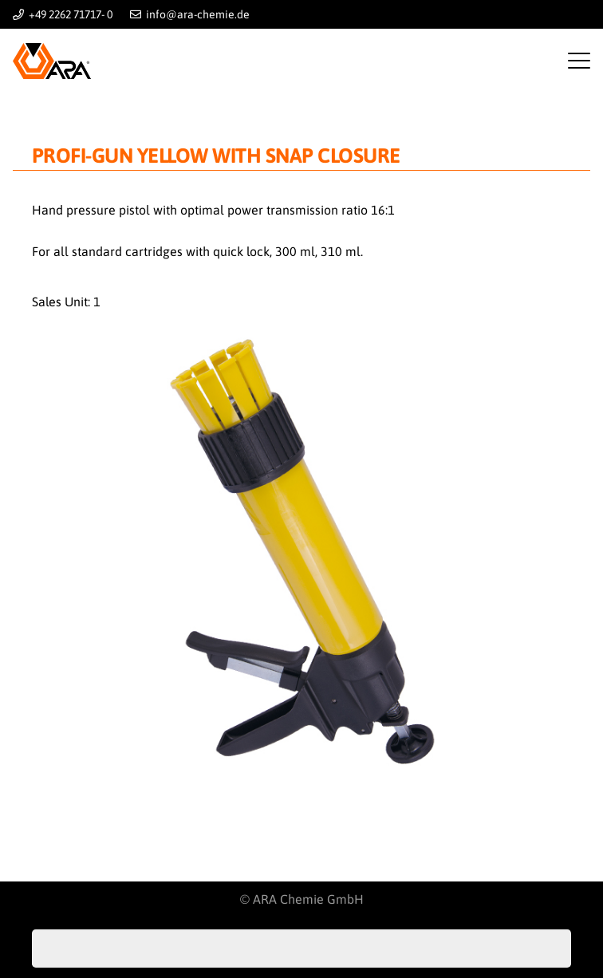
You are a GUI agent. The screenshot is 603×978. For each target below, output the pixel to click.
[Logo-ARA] (52, 61)
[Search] (552, 948)
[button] (579, 60)
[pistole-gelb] (301, 559)
